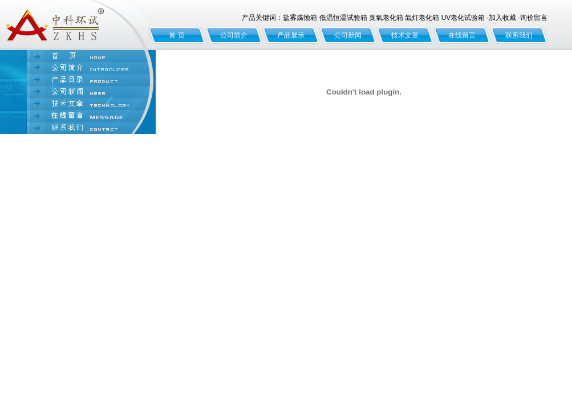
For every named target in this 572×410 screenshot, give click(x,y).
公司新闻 (348, 35)
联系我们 (519, 35)
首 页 (176, 35)
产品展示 (291, 35)
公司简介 (234, 35)
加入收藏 (502, 18)
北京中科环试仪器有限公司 (74, 25)
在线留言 (462, 35)
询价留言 (533, 18)
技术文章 (405, 35)
